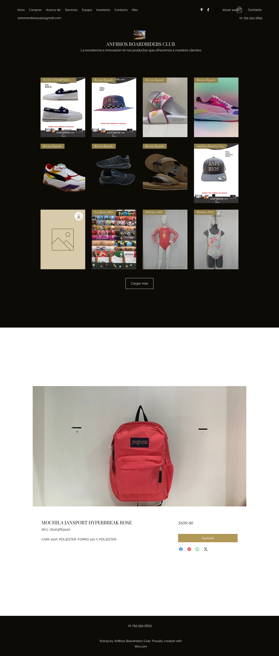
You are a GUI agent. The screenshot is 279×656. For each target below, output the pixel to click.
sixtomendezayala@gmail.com (39, 18)
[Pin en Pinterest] (189, 549)
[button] (239, 10)
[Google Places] (201, 10)
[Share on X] (205, 549)
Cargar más (139, 283)
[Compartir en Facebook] (181, 549)
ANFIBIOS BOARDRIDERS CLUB (140, 44)
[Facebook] (208, 10)
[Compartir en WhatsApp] (197, 549)
